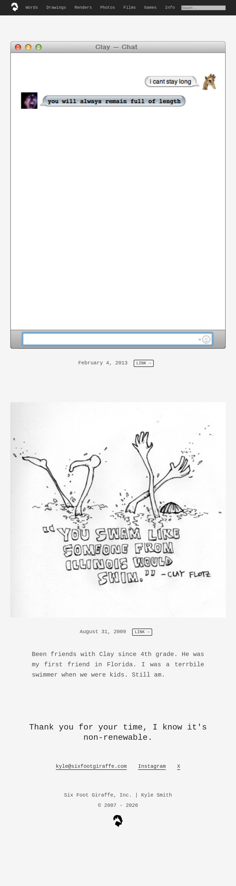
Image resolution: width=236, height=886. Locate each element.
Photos (107, 8)
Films (129, 8)
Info (170, 8)
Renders (83, 8)
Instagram (152, 766)
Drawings (56, 8)
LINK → (143, 363)
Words (32, 8)
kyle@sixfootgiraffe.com (91, 766)
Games (150, 8)
